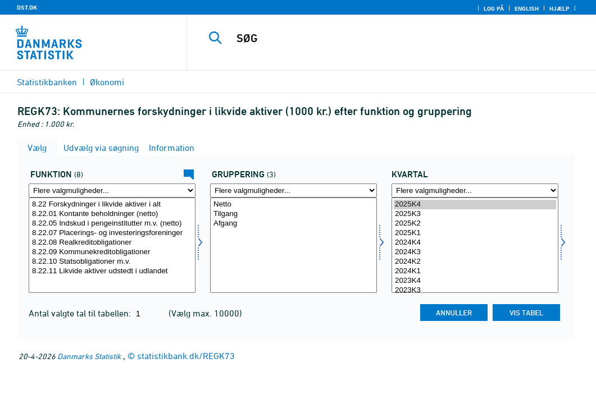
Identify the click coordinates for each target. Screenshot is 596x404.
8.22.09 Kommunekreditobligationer (112, 252)
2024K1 (475, 271)
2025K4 (475, 204)
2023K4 (475, 281)
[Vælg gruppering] (293, 245)
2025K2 (475, 223)
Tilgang (293, 214)
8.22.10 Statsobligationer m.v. (112, 262)
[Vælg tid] (475, 245)
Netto (293, 204)
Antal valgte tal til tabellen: (81, 313)
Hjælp (559, 8)
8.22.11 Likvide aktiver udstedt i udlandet (112, 271)
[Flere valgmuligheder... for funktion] (112, 190)
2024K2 (475, 262)
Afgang (293, 223)
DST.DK (27, 7)
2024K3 (475, 252)
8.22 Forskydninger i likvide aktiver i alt (112, 204)
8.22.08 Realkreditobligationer (112, 242)
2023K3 (475, 290)
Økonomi (107, 82)
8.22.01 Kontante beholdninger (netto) (112, 214)
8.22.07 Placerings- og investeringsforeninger (112, 233)
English (527, 8)
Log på (494, 8)
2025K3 (475, 214)
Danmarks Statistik (89, 356)
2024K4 (475, 242)
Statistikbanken (47, 82)
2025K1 (475, 233)
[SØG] (393, 38)
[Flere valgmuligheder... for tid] (475, 190)
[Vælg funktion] (112, 245)
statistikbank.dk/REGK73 (186, 356)
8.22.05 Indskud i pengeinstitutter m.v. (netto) (112, 223)
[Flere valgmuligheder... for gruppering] (293, 190)
